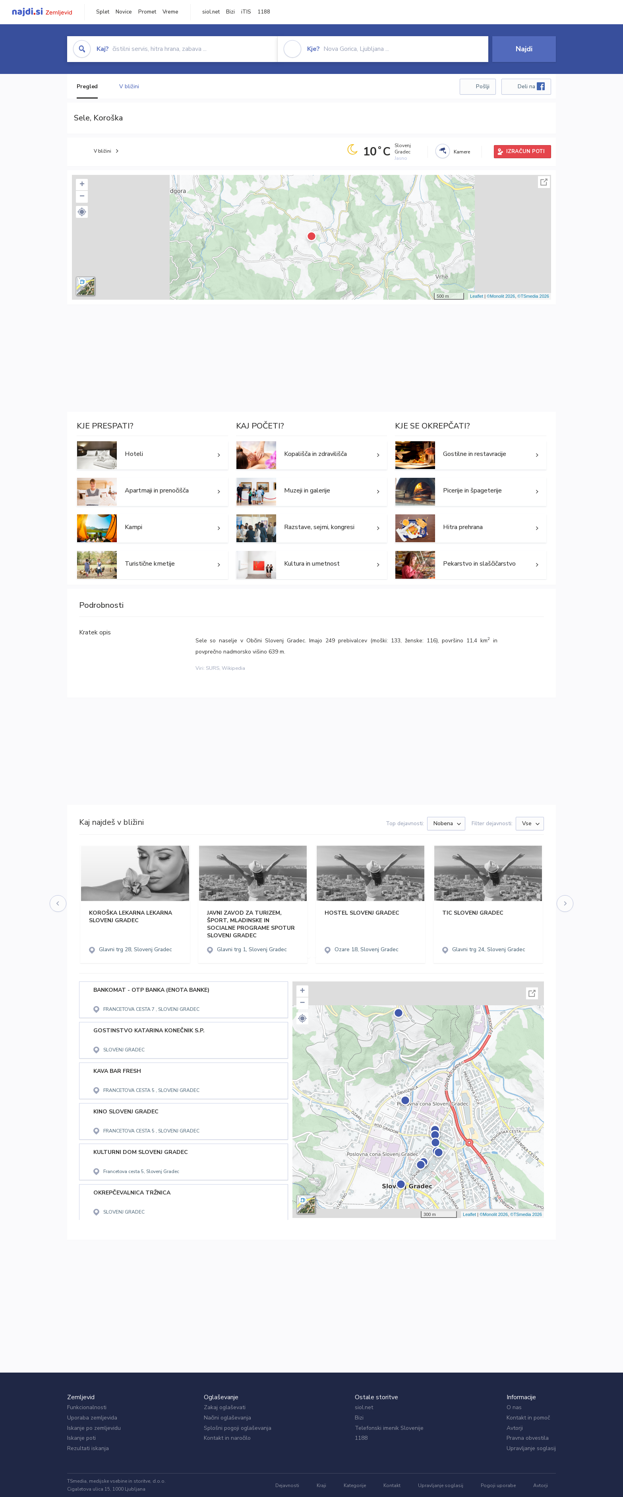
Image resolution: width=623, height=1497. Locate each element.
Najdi (524, 49)
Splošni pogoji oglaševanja (237, 1428)
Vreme (170, 12)
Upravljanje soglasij (531, 1448)
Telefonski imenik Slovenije (389, 1428)
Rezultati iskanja (88, 1448)
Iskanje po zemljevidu (94, 1428)
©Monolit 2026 (501, 296)
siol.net (211, 12)
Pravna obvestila (528, 1438)
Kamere (462, 152)
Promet (147, 12)
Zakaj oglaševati (225, 1407)
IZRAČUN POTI (525, 151)
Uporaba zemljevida (92, 1417)
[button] (82, 212)
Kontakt (391, 1485)
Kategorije (355, 1485)
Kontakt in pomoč (528, 1417)
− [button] (82, 197)
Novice (124, 12)
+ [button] (82, 185)
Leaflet (476, 296)
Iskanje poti (81, 1438)
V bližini (129, 86)
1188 (263, 12)
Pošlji (482, 86)
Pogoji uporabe (498, 1485)
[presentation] (58, 904)
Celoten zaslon (544, 182)
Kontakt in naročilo (227, 1438)
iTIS (246, 12)
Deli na (531, 86)
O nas (514, 1407)
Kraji (321, 1485)
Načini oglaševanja (227, 1417)
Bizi (230, 12)
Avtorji (515, 1428)
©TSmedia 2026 (533, 296)
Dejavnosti (287, 1485)
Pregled (87, 86)
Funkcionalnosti (86, 1407)
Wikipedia (233, 668)
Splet (102, 12)
